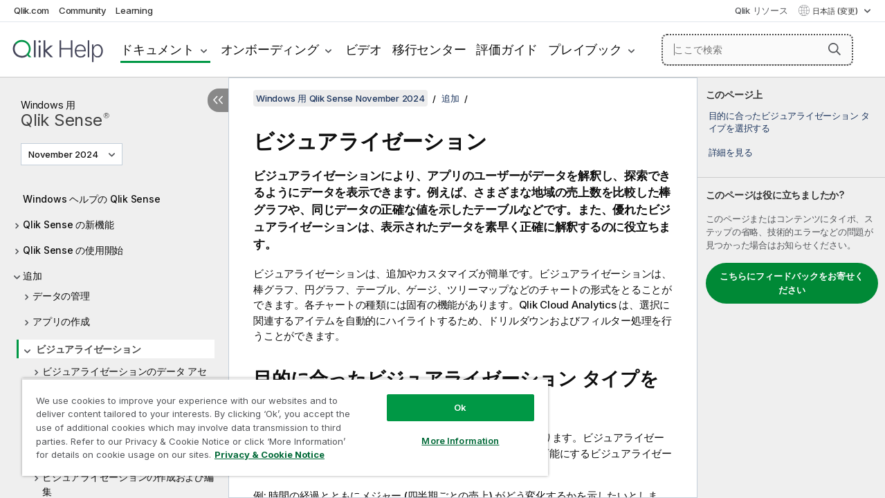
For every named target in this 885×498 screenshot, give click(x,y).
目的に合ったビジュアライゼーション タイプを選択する (789, 121)
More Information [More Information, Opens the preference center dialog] (450, 430)
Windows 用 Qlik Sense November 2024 (340, 98)
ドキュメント (157, 49)
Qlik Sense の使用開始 (73, 250)
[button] (834, 49)
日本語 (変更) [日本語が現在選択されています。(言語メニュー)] (836, 11)
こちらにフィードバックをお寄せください (792, 282)
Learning (134, 10)
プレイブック (585, 49)
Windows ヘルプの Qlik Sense (91, 199)
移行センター (429, 49)
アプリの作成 (61, 321)
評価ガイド (507, 49)
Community (83, 10)
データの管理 (61, 296)
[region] (279, 422)
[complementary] (791, 287)
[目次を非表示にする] (218, 100)
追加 (32, 276)
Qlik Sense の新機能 (68, 224)
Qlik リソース (761, 10)
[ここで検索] (757, 49)
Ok (450, 397)
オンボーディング (270, 49)
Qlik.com (31, 10)
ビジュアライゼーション (88, 349)
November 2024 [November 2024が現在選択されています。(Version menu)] (64, 154)
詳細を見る (731, 152)
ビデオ (363, 49)
